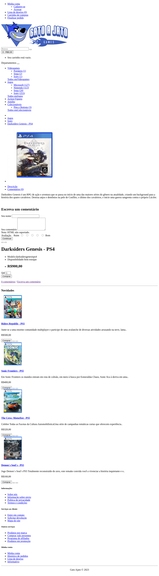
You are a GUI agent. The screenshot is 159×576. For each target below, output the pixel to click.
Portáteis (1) (20, 71)
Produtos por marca (17, 535)
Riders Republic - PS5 (13, 326)
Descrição (12, 186)
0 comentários (8, 284)
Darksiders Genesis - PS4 (20, 123)
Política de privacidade (18, 502)
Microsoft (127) (22, 85)
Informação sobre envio (19, 499)
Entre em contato (15, 517)
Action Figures (14, 99)
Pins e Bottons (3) (23, 107)
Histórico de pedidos (17, 558)
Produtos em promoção (18, 543)
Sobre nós (12, 496)
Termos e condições (17, 505)
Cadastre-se (19, 6)
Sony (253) (19, 93)
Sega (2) (18, 73)
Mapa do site (13, 523)
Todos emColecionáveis (19, 110)
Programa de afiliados (18, 540)
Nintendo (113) (21, 87)
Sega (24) (18, 90)
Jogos (10, 82)
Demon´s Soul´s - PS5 (12, 467)
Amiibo (11, 101)
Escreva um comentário (29, 284)
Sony (10, 121)
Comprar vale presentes (19, 538)
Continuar (6, 241)
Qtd (3, 275)
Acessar (18, 9)
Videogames (13, 68)
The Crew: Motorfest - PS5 (15, 420)
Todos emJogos (15, 96)
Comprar (6, 278)
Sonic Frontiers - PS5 (12, 373)
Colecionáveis (14, 104)
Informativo (13, 564)
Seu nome (6, 216)
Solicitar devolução (17, 520)
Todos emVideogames (18, 79)
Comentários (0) (15, 189)
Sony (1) (18, 76)
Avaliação (6, 237)
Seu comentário (9, 232)
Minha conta (13, 555)
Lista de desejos (15, 561)
